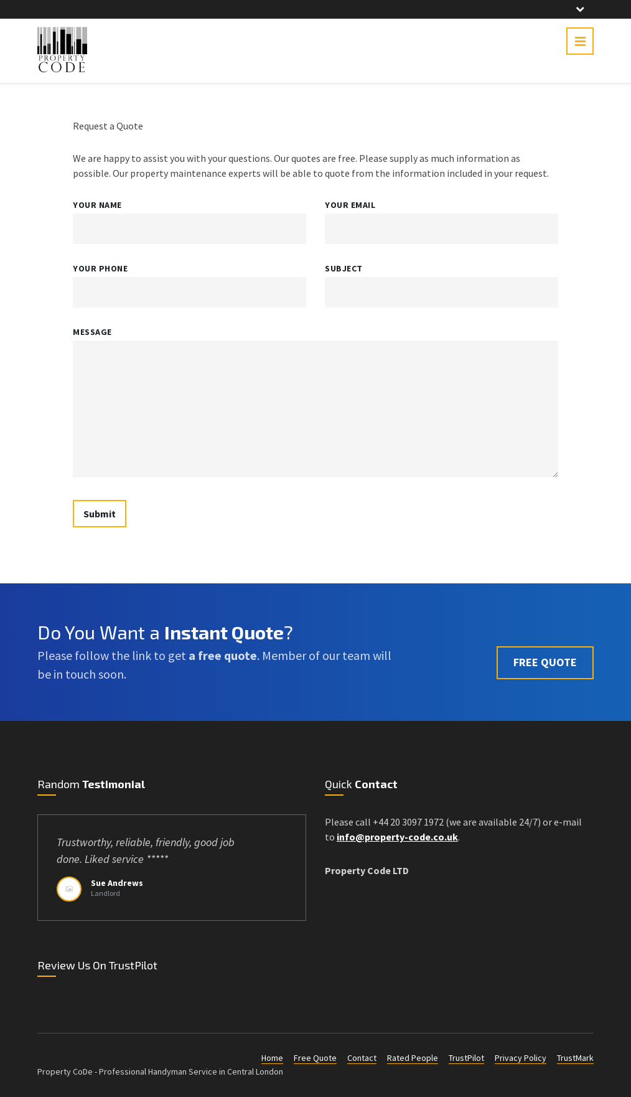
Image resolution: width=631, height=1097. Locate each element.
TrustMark (575, 1057)
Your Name (97, 204)
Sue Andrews (117, 882)
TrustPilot (466, 1057)
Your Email (350, 204)
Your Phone (100, 268)
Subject (344, 268)
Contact (361, 1057)
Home (272, 1057)
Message (92, 331)
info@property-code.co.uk (397, 837)
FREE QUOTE (545, 651)
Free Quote (315, 1057)
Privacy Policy (520, 1057)
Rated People (412, 1057)
